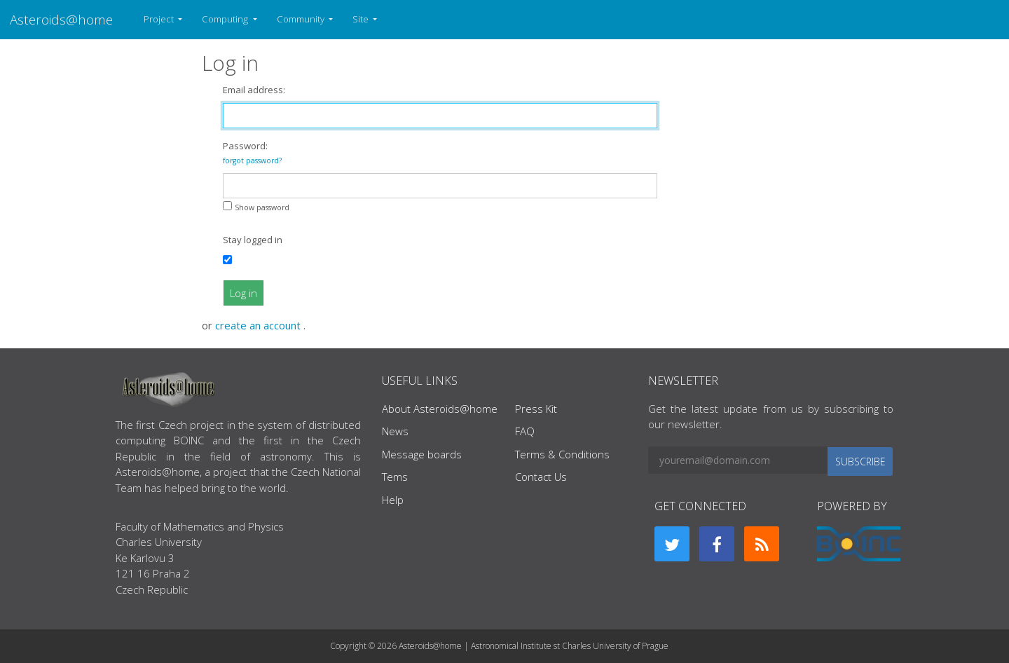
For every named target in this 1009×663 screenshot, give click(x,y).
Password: (252, 152)
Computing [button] (226, 19)
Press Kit (536, 409)
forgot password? (252, 160)
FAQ (525, 431)
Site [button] (361, 19)
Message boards (422, 454)
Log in (243, 293)
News (395, 431)
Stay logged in (252, 239)
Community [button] (302, 19)
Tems (395, 477)
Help (393, 500)
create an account (259, 325)
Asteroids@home (61, 19)
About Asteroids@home (439, 409)
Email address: (254, 89)
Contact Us (541, 477)
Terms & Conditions (562, 454)
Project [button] (160, 19)
